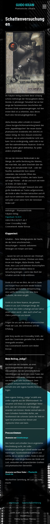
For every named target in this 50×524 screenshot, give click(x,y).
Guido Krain (25, 5)
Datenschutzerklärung (31, 502)
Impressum (14, 502)
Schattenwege (22, 438)
